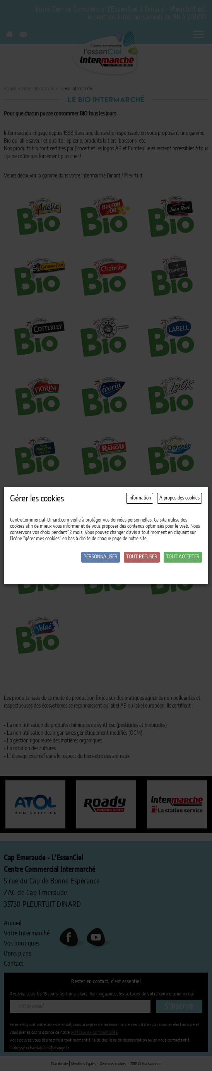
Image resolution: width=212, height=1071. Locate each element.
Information (139, 498)
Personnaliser (101, 557)
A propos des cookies (179, 498)
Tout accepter (183, 557)
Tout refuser (141, 557)
